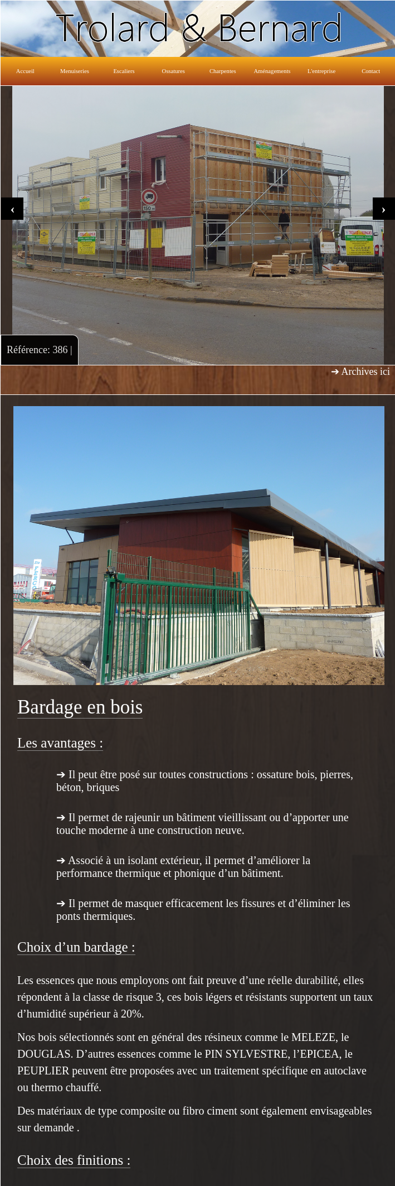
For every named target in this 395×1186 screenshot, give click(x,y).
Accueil (25, 71)
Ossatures (173, 71)
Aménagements (271, 71)
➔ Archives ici (360, 371)
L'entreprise (321, 71)
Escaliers (123, 71)
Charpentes (222, 71)
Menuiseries (74, 71)
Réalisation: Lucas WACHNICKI (346, 1173)
